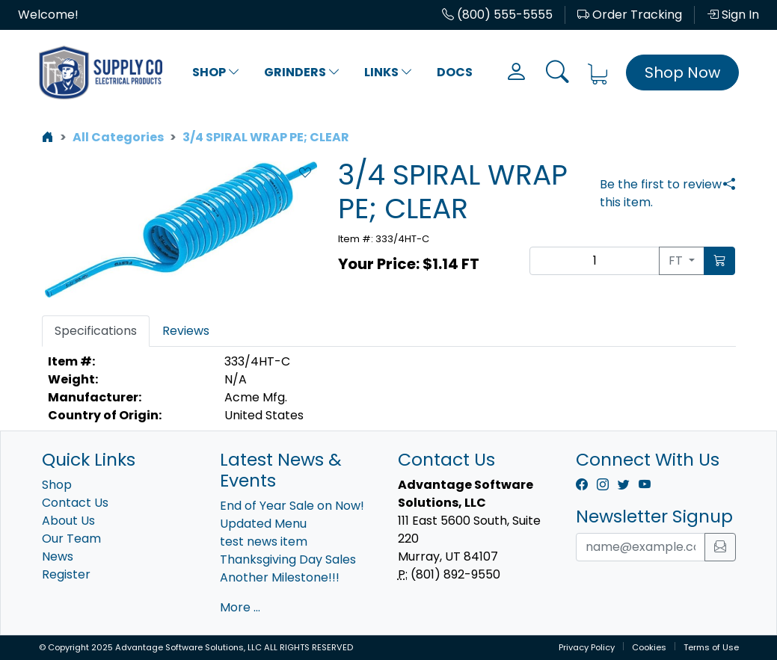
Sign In (733, 14)
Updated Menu (263, 523)
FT (677, 260)
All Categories (118, 137)
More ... (240, 607)
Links (388, 72)
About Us (68, 520)
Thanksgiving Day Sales (288, 559)
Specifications (96, 330)
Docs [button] (455, 72)
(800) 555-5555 (497, 14)
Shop (216, 72)
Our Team (71, 538)
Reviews (185, 330)
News (57, 556)
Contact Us (75, 502)
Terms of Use (711, 647)
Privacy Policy (587, 647)
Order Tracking (629, 14)
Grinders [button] (302, 72)
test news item (263, 541)
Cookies (649, 647)
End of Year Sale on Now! (292, 505)
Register (66, 574)
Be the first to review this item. (661, 193)
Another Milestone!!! (280, 577)
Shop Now (682, 72)
